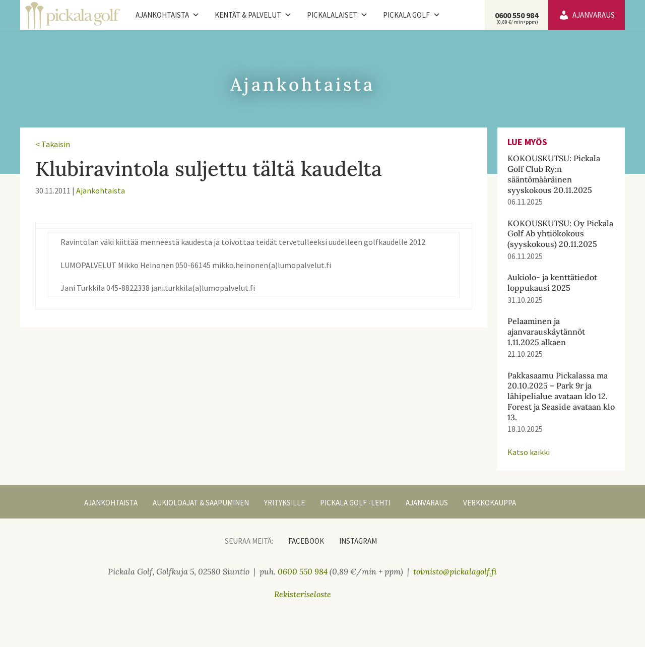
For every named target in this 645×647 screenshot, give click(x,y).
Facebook (306, 541)
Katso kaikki (528, 452)
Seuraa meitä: (249, 541)
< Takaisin (52, 144)
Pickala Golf (411, 15)
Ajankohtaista (168, 15)
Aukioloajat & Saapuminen (201, 502)
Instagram (358, 541)
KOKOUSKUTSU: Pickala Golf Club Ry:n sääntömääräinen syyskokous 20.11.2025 (553, 174)
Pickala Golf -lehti (355, 502)
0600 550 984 (516, 17)
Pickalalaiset (337, 15)
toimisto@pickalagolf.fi (455, 571)
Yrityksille (284, 502)
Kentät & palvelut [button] (253, 15)
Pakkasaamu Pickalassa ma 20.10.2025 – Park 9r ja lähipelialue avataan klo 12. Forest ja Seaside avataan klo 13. (561, 396)
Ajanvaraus (593, 15)
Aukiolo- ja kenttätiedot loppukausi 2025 (552, 282)
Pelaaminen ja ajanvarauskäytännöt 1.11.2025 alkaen (546, 331)
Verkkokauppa (489, 502)
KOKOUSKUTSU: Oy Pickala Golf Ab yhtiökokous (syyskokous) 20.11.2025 (560, 233)
